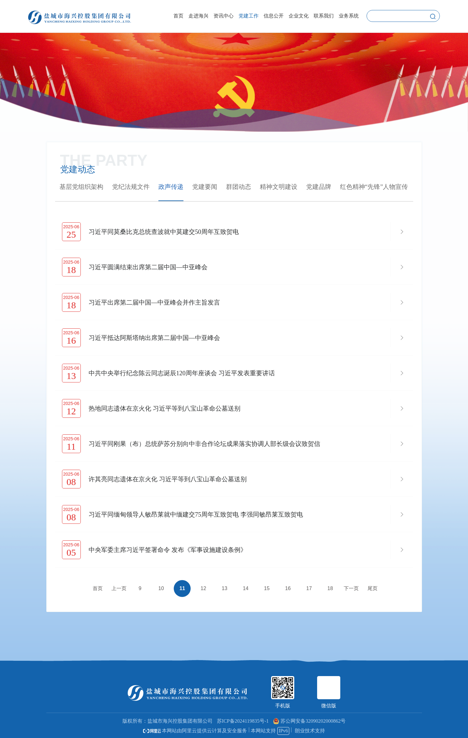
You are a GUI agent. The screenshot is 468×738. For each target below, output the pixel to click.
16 (288, 588)
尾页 (373, 588)
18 (330, 588)
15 (267, 588)
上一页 (118, 588)
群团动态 (238, 186)
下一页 (351, 588)
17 (309, 588)
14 (246, 588)
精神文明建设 (278, 186)
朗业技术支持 (310, 730)
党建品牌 (318, 186)
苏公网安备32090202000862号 (309, 721)
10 (161, 588)
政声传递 (170, 186)
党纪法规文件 (131, 186)
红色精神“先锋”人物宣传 (374, 186)
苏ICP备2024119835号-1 (243, 721)
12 (203, 588)
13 (224, 588)
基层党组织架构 (81, 186)
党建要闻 (204, 186)
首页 (98, 588)
